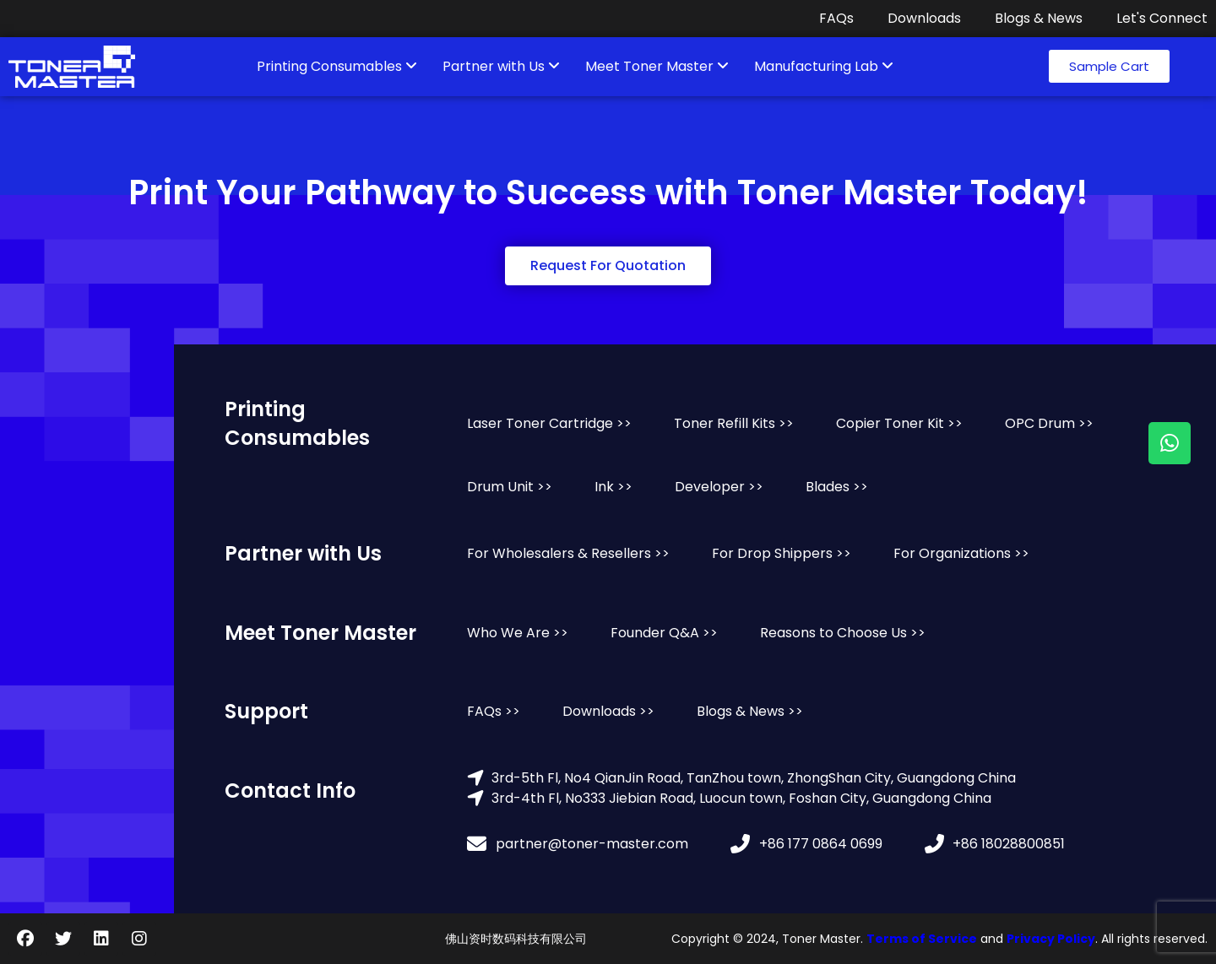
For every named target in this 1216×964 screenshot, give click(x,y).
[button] (1109, 66)
